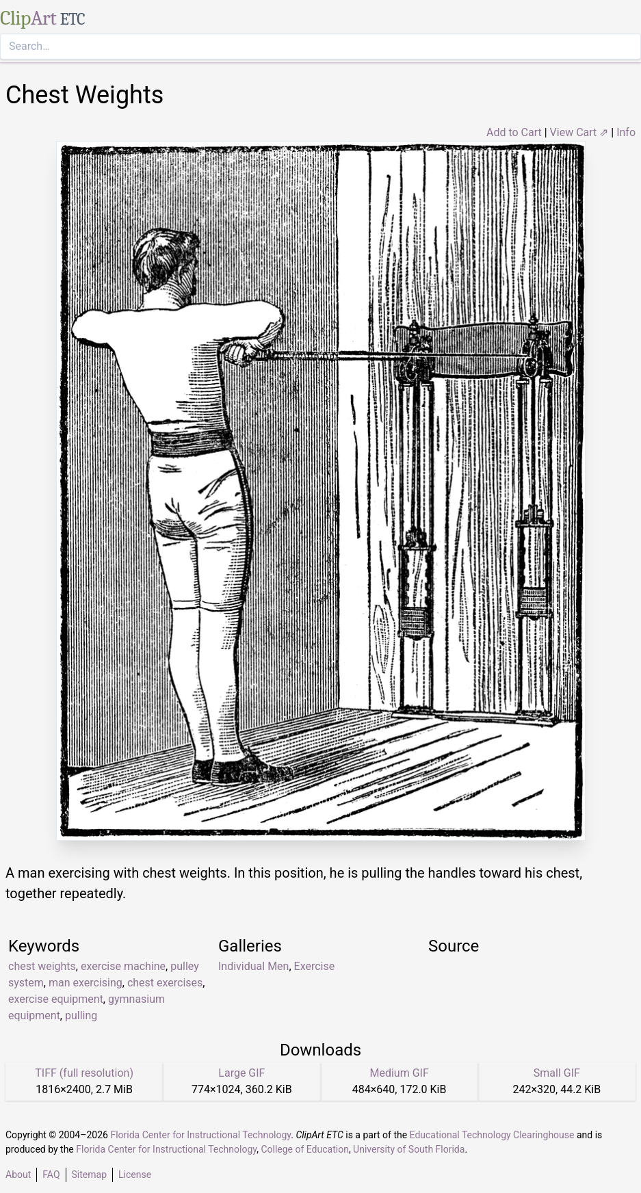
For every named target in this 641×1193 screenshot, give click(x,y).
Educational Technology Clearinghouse (492, 1134)
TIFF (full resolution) (84, 1072)
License (134, 1174)
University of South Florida (409, 1149)
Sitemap (89, 1174)
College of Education (305, 1149)
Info (626, 132)
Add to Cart (514, 132)
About (18, 1174)
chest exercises (164, 982)
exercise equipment (55, 999)
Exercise (314, 966)
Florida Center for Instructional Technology (200, 1134)
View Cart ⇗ (579, 132)
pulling (81, 1015)
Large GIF (241, 1072)
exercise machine (123, 966)
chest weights (42, 966)
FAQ (51, 1174)
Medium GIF (398, 1072)
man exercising (85, 982)
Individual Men (253, 966)
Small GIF (557, 1072)
